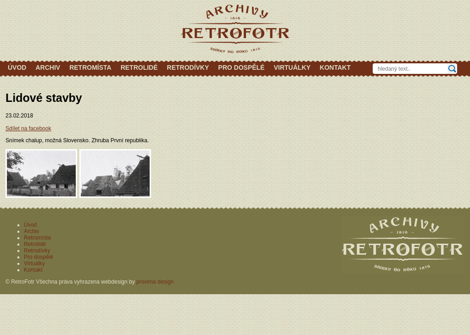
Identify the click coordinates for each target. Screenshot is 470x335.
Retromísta (90, 67)
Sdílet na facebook (28, 128)
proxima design (154, 282)
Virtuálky (292, 67)
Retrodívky (188, 67)
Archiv (47, 67)
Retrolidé (139, 67)
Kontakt (335, 67)
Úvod (17, 67)
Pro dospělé (241, 67)
